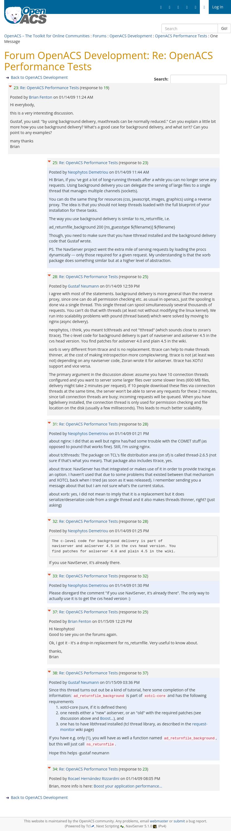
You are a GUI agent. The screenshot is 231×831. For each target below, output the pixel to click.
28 (55, 276)
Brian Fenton (41, 97)
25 (55, 162)
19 (106, 87)
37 (55, 611)
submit (179, 821)
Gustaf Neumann (84, 286)
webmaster (159, 821)
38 (55, 673)
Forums (100, 35)
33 (55, 576)
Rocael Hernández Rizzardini (94, 778)
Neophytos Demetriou (88, 172)
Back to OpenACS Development (39, 77)
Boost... (107, 718)
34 (55, 769)
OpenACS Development (130, 35)
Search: (161, 79)
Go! (224, 28)
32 (55, 521)
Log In (217, 6)
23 (16, 87)
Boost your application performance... (128, 786)
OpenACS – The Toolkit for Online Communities (47, 35)
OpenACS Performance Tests (181, 35)
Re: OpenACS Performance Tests (49, 87)
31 (55, 424)
